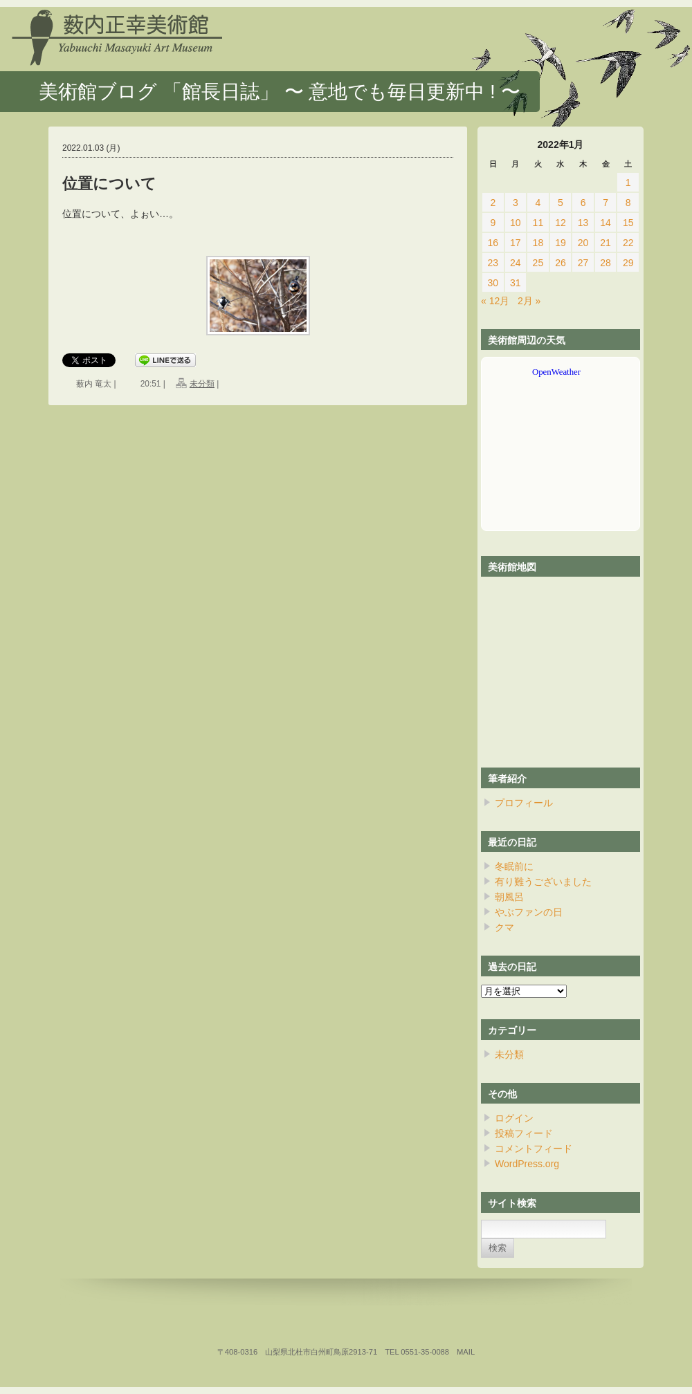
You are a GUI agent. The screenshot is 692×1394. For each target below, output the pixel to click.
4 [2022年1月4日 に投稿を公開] (538, 202)
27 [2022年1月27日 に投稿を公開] (583, 262)
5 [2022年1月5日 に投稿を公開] (560, 202)
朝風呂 (509, 896)
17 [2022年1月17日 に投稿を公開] (515, 242)
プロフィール (524, 802)
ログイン (514, 1118)
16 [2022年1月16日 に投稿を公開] (492, 242)
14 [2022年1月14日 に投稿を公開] (605, 222)
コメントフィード (533, 1148)
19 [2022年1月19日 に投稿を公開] (560, 242)
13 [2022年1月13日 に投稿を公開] (583, 222)
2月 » (529, 300)
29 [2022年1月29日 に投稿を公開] (628, 262)
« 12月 (495, 300)
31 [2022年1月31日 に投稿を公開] (515, 282)
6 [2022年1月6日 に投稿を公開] (583, 202)
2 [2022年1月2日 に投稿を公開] (492, 202)
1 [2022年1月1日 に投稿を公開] (628, 182)
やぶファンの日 (529, 912)
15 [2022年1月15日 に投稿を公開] (628, 222)
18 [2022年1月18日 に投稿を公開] (538, 242)
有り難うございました (543, 881)
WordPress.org (527, 1163)
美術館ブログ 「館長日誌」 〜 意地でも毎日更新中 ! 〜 (279, 91)
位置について (109, 183)
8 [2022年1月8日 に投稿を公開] (628, 202)
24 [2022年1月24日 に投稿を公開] (515, 262)
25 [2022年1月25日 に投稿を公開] (538, 262)
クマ (504, 927)
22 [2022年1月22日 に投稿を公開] (628, 242)
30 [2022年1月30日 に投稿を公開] (492, 282)
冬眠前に (514, 866)
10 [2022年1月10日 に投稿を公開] (515, 222)
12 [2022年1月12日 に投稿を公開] (560, 222)
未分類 (202, 384)
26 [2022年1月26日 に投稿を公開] (560, 262)
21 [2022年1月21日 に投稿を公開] (605, 242)
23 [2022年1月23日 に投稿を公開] (492, 262)
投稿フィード (524, 1133)
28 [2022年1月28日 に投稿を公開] (605, 262)
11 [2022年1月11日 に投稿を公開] (538, 222)
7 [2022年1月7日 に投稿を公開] (605, 202)
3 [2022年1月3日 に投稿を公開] (515, 202)
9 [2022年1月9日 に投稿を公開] (492, 222)
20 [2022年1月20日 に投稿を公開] (583, 242)
